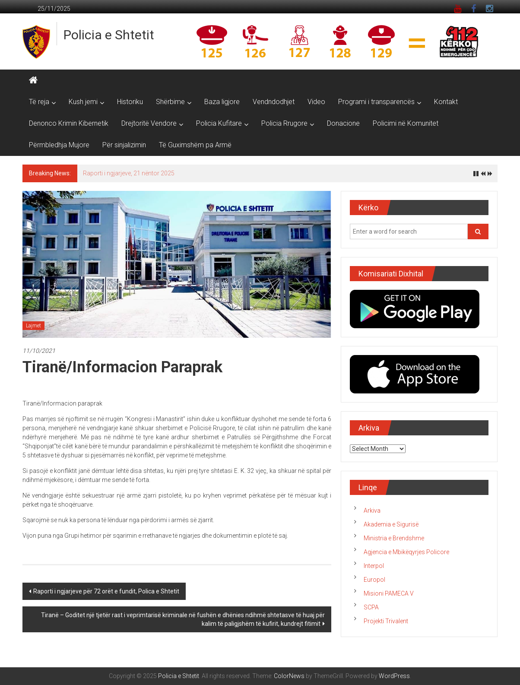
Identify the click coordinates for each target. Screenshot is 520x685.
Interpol (374, 565)
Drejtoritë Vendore (149, 123)
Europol (374, 579)
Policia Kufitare (219, 123)
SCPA (371, 607)
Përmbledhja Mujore (59, 145)
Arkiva (372, 510)
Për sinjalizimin (124, 145)
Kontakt (446, 102)
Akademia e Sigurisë (391, 524)
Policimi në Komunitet (405, 123)
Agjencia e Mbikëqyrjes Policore (406, 552)
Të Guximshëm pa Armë (195, 145)
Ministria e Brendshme (394, 538)
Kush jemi (83, 102)
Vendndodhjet (274, 102)
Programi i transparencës (376, 102)
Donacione (343, 123)
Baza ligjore (222, 102)
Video (316, 102)
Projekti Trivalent (386, 621)
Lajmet (33, 326)
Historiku (130, 102)
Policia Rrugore (284, 123)
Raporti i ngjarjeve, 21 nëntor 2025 (128, 173)
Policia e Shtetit (108, 34)
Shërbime (170, 102)
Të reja (39, 102)
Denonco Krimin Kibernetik (68, 123)
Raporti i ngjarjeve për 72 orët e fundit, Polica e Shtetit (106, 591)
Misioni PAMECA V (389, 593)
